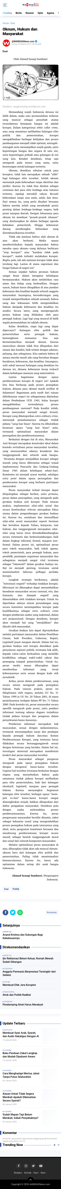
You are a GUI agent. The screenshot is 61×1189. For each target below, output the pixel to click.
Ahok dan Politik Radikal (17, 994)
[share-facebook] (5, 912)
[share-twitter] (13, 912)
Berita (19, 13)
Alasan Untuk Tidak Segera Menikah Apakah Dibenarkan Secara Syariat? (19, 1097)
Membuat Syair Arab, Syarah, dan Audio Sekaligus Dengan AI (21, 1034)
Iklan (43, 1172)
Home (6, 23)
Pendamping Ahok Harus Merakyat (23, 1004)
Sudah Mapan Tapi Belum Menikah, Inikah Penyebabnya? (20, 1116)
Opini (40, 13)
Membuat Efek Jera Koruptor (19, 984)
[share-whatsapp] (20, 912)
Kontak (27, 1172)
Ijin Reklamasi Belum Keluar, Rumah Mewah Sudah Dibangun (28, 960)
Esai (6, 889)
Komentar (52, 912)
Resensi (30, 13)
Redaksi (18, 1172)
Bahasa (8, 1030)
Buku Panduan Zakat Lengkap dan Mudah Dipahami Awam (20, 1055)
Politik (16, 889)
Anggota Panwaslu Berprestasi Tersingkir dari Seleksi (29, 973)
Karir (36, 1172)
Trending (7, 13)
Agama (50, 13)
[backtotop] (30, 1180)
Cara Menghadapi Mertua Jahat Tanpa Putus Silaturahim (21, 1075)
